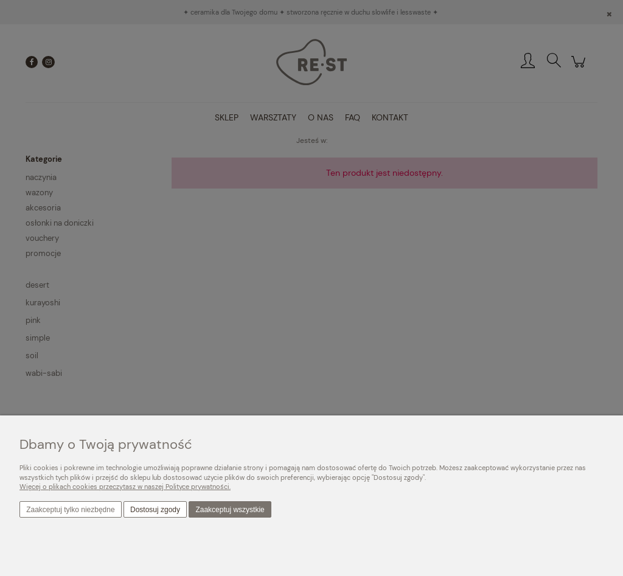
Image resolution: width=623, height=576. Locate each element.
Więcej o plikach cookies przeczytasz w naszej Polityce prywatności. (125, 486)
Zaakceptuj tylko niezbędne (70, 509)
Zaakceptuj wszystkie (229, 509)
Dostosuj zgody (155, 509)
